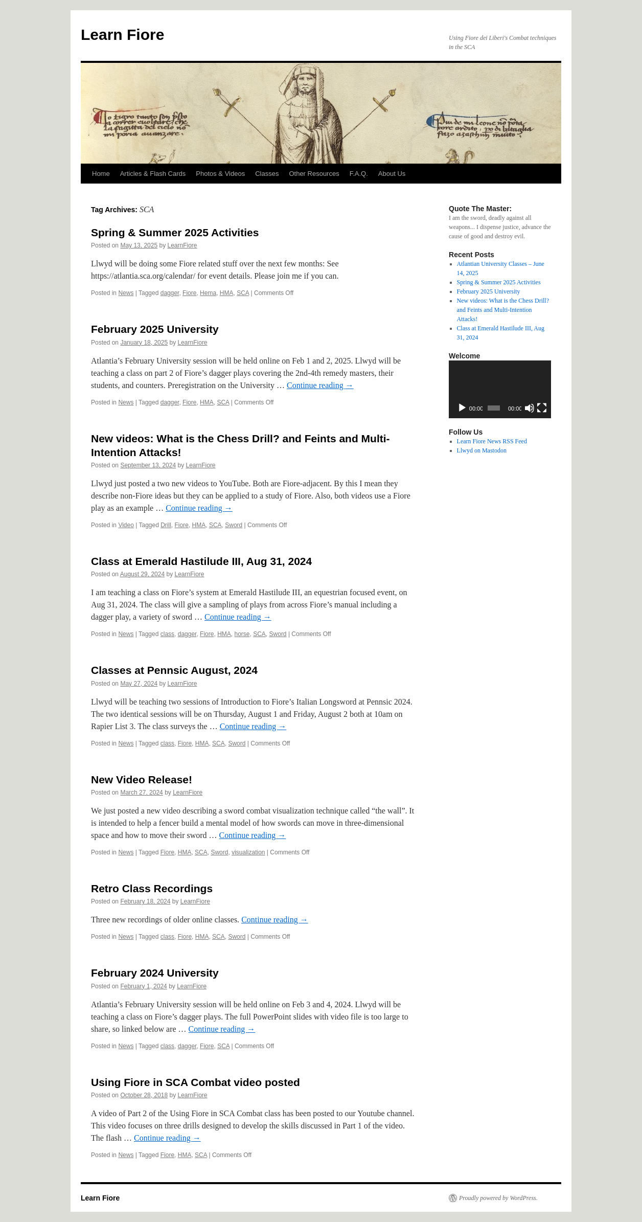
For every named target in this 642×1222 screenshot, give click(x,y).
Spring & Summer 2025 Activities (175, 232)
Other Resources (314, 173)
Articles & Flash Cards (153, 173)
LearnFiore (182, 245)
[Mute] (529, 408)
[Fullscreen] (542, 408)
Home (101, 173)
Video (125, 525)
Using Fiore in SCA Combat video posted (195, 1082)
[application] (500, 389)
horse (241, 634)
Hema (208, 293)
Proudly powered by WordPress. (498, 1198)
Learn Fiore (122, 34)
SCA (243, 293)
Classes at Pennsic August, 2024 (174, 670)
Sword (233, 525)
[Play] (462, 408)
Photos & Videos (220, 173)
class (167, 634)
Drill (166, 525)
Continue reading (320, 385)
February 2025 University (155, 329)
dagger (170, 293)
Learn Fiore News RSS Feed (492, 441)
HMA (227, 293)
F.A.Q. (359, 173)
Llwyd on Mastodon (482, 450)
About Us (391, 173)
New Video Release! (141, 779)
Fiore (189, 293)
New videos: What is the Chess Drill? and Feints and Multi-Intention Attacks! (503, 310)
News (125, 293)
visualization (248, 852)
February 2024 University (155, 973)
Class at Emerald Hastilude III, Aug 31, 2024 (201, 561)
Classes (267, 173)
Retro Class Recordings (152, 888)
